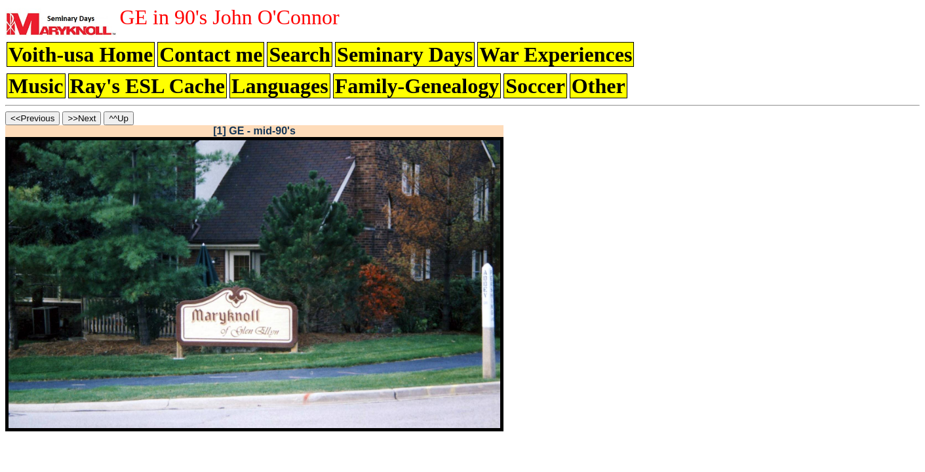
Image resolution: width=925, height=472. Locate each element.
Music (36, 86)
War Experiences (555, 54)
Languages (279, 86)
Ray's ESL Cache (147, 86)
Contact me (210, 54)
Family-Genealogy (417, 86)
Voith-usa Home (81, 54)
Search (299, 54)
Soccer (535, 86)
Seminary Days (405, 54)
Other (598, 86)
